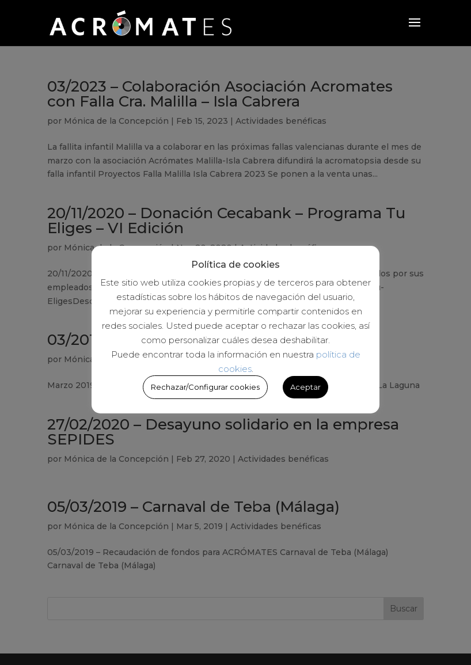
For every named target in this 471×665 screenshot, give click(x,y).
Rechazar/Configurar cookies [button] (205, 387)
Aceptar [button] (305, 387)
